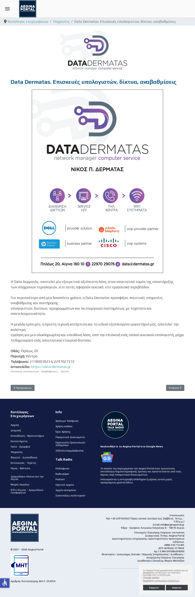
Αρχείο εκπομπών (65, 490)
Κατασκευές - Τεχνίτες (23, 463)
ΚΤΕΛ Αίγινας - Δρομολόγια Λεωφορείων (27, 491)
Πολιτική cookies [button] (151, 577)
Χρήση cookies (63, 426)
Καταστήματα (19, 441)
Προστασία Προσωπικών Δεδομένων (70, 443)
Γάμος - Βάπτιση (20, 468)
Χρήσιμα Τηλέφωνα (67, 421)
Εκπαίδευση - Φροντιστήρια (27, 435)
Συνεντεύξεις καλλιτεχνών (70, 495)
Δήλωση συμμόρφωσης (69, 450)
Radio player (62, 474)
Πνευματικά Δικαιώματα (70, 437)
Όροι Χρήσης (63, 431)
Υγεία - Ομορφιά (20, 446)
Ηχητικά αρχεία (64, 484)
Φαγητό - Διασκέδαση (24, 457)
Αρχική (15, 425)
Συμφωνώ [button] (154, 588)
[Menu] (7, 8)
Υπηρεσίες (17, 452)
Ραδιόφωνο (62, 468)
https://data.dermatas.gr (51, 367)
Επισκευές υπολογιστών (25, 371)
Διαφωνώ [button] (176, 588)
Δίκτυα (65, 371)
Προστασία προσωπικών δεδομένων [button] (161, 580)
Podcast (60, 479)
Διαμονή (16, 430)
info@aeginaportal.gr (172, 524)
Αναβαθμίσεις (49, 371)
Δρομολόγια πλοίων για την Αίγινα (27, 477)
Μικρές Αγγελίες (20, 484)
